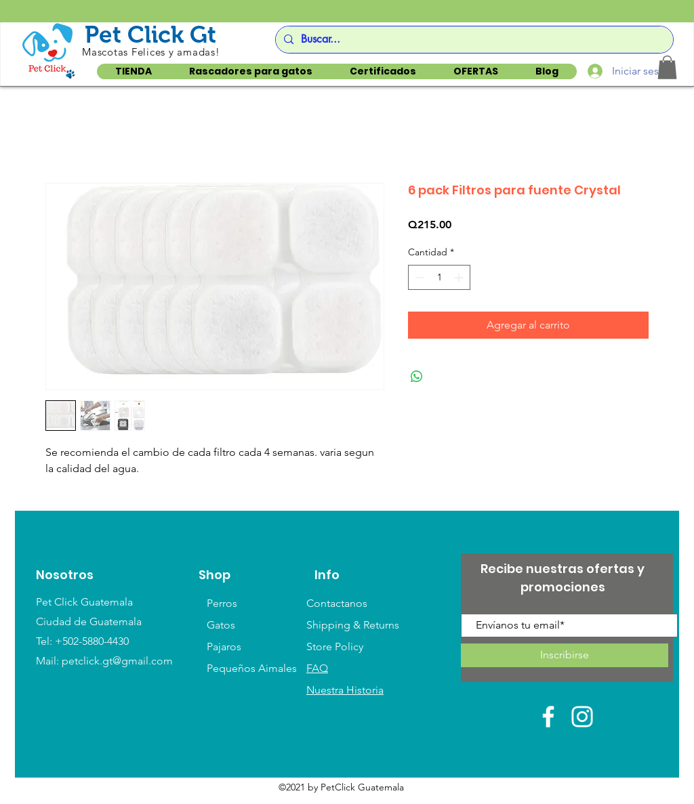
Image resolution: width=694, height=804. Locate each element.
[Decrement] (418, 277)
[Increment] (459, 277)
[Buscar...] (473, 39)
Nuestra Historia (345, 689)
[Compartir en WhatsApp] (417, 376)
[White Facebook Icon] (548, 716)
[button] (667, 67)
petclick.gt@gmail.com (117, 660)
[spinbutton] (439, 277)
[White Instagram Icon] (582, 716)
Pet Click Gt (150, 34)
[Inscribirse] (564, 655)
